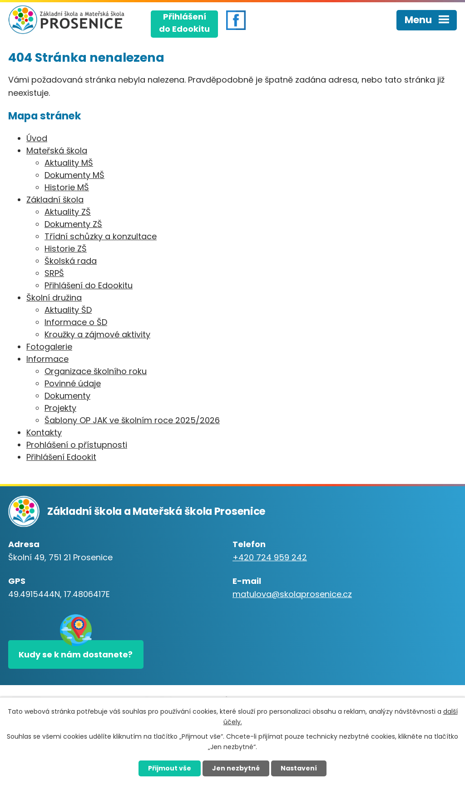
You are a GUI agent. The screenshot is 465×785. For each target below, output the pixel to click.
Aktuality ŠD (68, 310)
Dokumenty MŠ (74, 175)
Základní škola (55, 199)
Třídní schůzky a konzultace (101, 236)
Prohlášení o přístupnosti (76, 444)
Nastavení (299, 768)
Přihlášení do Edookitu (89, 285)
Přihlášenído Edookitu (184, 23)
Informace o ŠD (76, 322)
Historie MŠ (67, 187)
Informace (47, 359)
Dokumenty (67, 395)
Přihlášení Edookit (61, 457)
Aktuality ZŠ (68, 211)
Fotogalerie (49, 346)
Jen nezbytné (236, 768)
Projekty (60, 408)
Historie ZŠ (66, 248)
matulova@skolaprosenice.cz (292, 594)
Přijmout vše (169, 768)
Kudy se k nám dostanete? (76, 654)
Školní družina (54, 297)
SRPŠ (54, 273)
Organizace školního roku (96, 371)
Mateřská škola (56, 150)
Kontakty (44, 432)
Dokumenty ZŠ (73, 224)
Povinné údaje (73, 383)
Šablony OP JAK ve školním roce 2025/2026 (132, 420)
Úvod (36, 138)
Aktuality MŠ (69, 162)
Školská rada (71, 261)
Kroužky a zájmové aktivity (97, 334)
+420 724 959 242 (269, 557)
